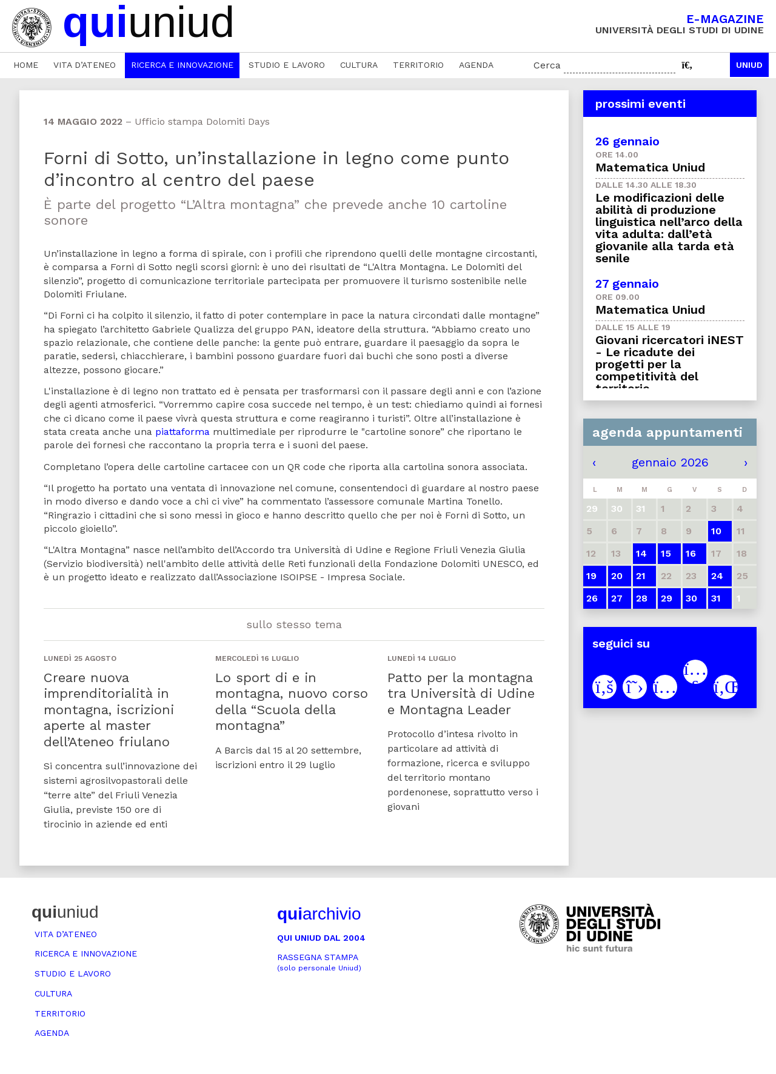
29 (666, 598)
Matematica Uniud (650, 167)
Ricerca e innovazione (182, 65)
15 (666, 553)
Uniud (749, 65)
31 (716, 598)
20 (617, 576)
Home (25, 65)
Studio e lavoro (287, 65)
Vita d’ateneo (84, 65)
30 (691, 598)
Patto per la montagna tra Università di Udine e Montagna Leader (461, 693)
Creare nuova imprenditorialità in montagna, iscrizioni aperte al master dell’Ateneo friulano (109, 709)
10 (716, 531)
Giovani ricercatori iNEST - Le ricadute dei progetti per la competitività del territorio (669, 364)
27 (617, 598)
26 (592, 598)
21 (641, 576)
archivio (319, 913)
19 (591, 576)
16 (691, 553)
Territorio (418, 65)
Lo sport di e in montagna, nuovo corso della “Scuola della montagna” (291, 701)
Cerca (547, 65)
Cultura (359, 65)
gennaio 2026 (670, 462)
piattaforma (184, 431)
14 (641, 553)
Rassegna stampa (319, 962)
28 (641, 598)
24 (717, 576)
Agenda (476, 65)
